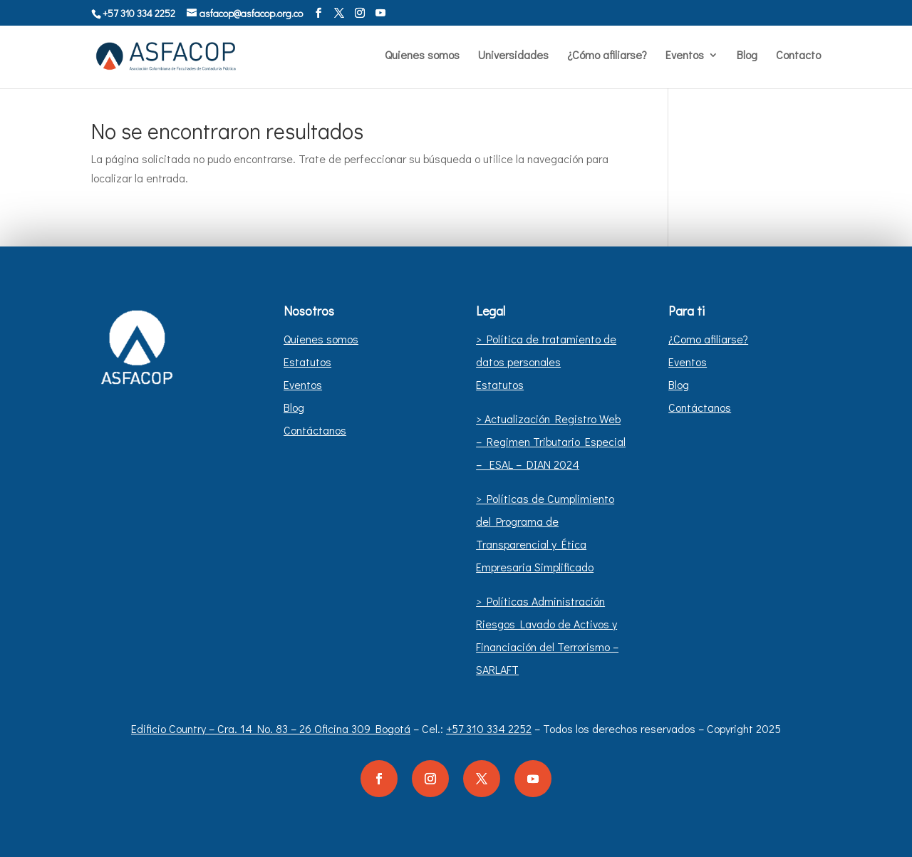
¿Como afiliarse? (708, 338)
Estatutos (307, 361)
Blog (747, 56)
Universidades (513, 56)
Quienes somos (422, 56)
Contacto (798, 56)
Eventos (684, 56)
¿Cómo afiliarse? (607, 56)
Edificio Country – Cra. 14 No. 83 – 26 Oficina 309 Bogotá (270, 728)
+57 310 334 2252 (489, 728)
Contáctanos (315, 429)
